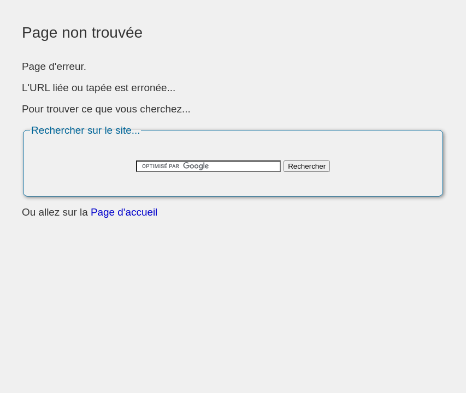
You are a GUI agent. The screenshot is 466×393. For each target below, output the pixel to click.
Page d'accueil (124, 212)
